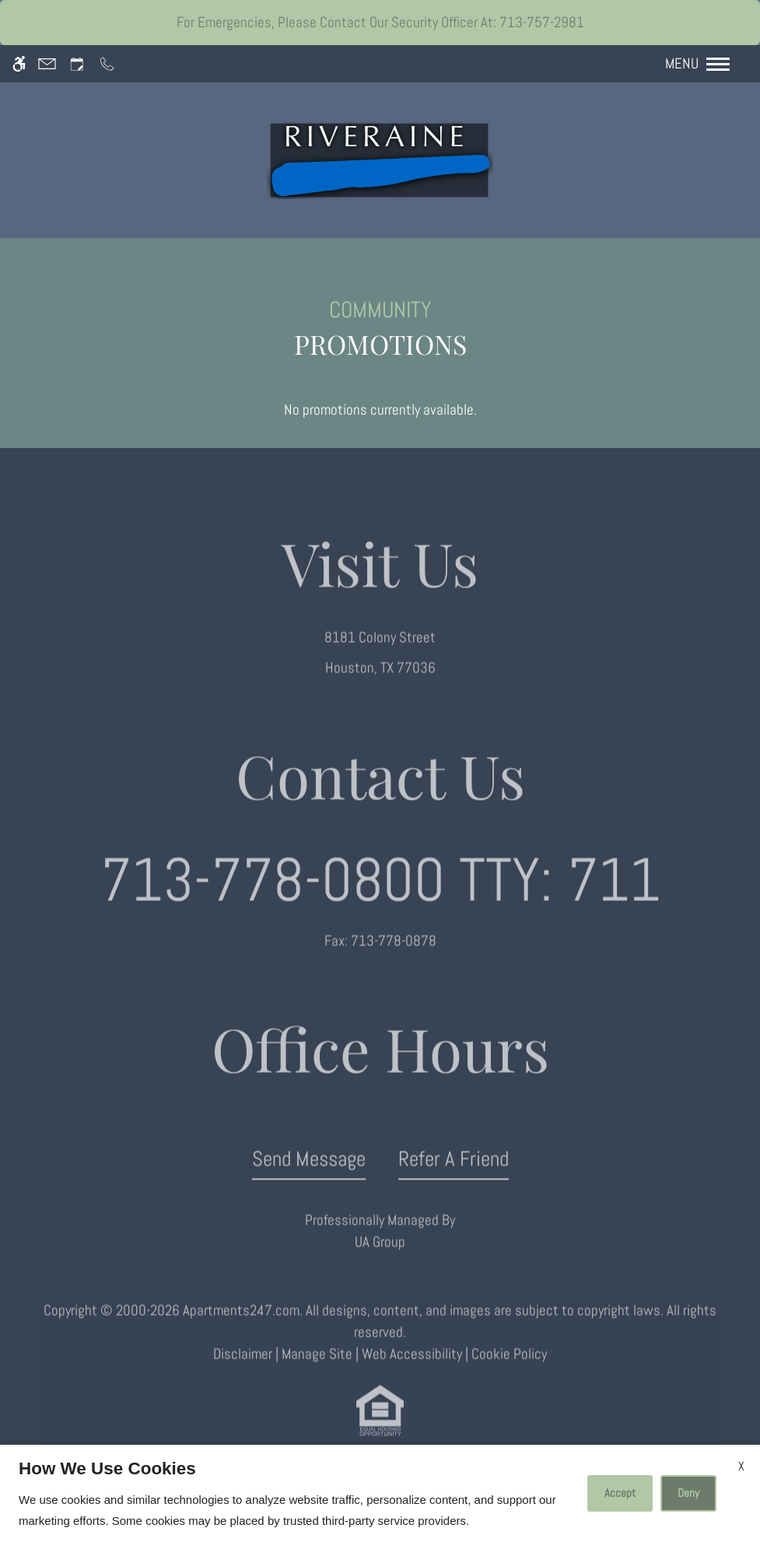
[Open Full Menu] (705, 64)
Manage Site (317, 1371)
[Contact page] (47, 64)
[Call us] (107, 64)
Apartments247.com (241, 1327)
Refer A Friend (453, 1175)
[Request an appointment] (77, 64)
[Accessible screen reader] (19, 64)
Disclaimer (242, 1371)
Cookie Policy (509, 1371)
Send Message (309, 1175)
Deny (688, 1492)
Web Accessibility (412, 1371)
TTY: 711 (380, 896)
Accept (620, 1492)
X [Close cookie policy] (741, 1466)
